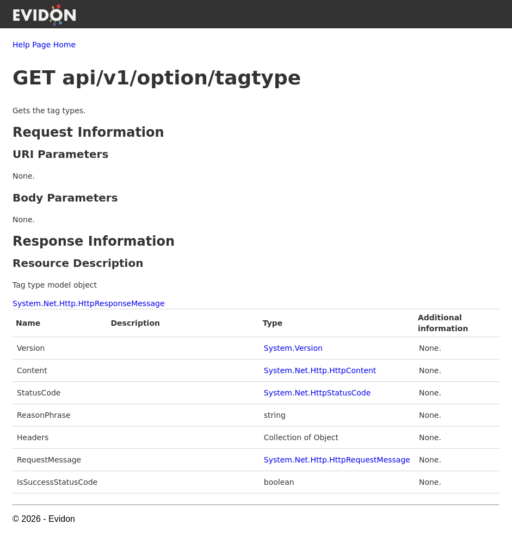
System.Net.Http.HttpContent (320, 370)
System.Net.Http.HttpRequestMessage (337, 459)
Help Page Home (44, 44)
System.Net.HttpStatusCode (317, 392)
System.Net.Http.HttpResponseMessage (89, 303)
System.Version (293, 348)
